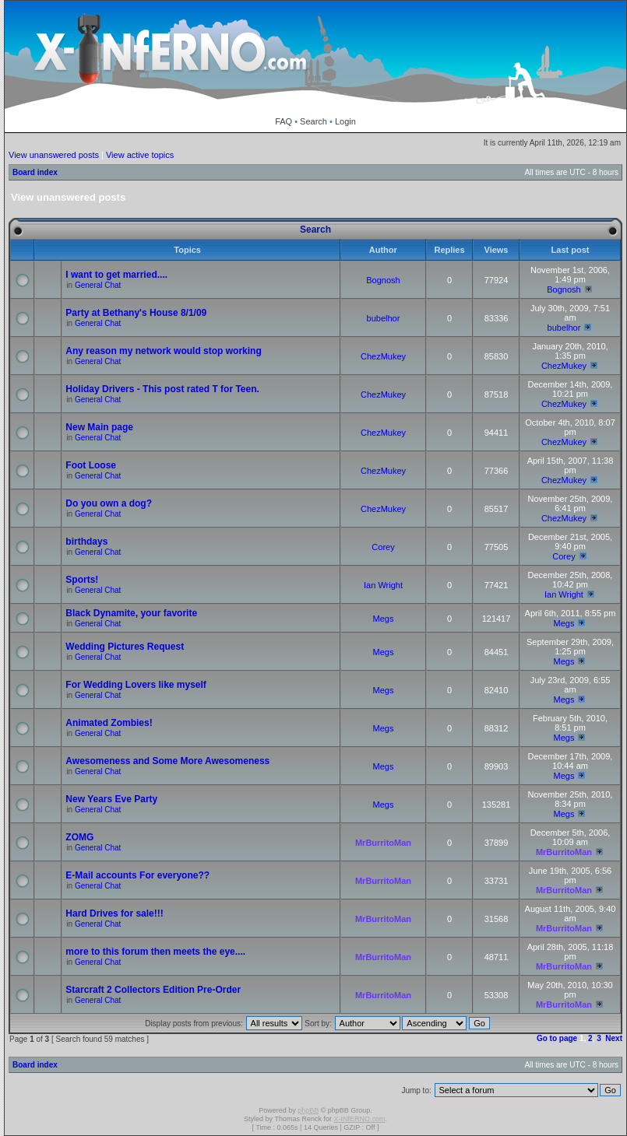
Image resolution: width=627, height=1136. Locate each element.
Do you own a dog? (108, 503)
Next (613, 1038)
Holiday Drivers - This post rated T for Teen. (162, 389)
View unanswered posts (54, 155)
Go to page (557, 1038)
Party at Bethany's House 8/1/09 (135, 312)
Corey (383, 547)
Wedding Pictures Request (124, 646)
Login (345, 121)
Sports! (81, 579)
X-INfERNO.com (359, 1119)
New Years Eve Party (111, 799)
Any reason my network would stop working (163, 350)
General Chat (98, 285)
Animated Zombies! (108, 722)
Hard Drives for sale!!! (114, 913)
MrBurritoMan (383, 842)
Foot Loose (90, 465)
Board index (35, 172)
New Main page (99, 427)
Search (313, 121)
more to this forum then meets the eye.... (155, 951)
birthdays (86, 541)
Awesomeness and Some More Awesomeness (167, 761)
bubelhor (383, 318)
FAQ (283, 121)
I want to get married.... (116, 274)
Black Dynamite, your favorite (131, 613)
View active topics (140, 155)
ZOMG (79, 837)
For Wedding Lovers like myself (135, 684)
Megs (383, 618)
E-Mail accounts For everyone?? (137, 875)
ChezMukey (383, 356)
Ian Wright (383, 585)
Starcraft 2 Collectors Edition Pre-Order (153, 989)
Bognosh (383, 280)
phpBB (308, 1110)
